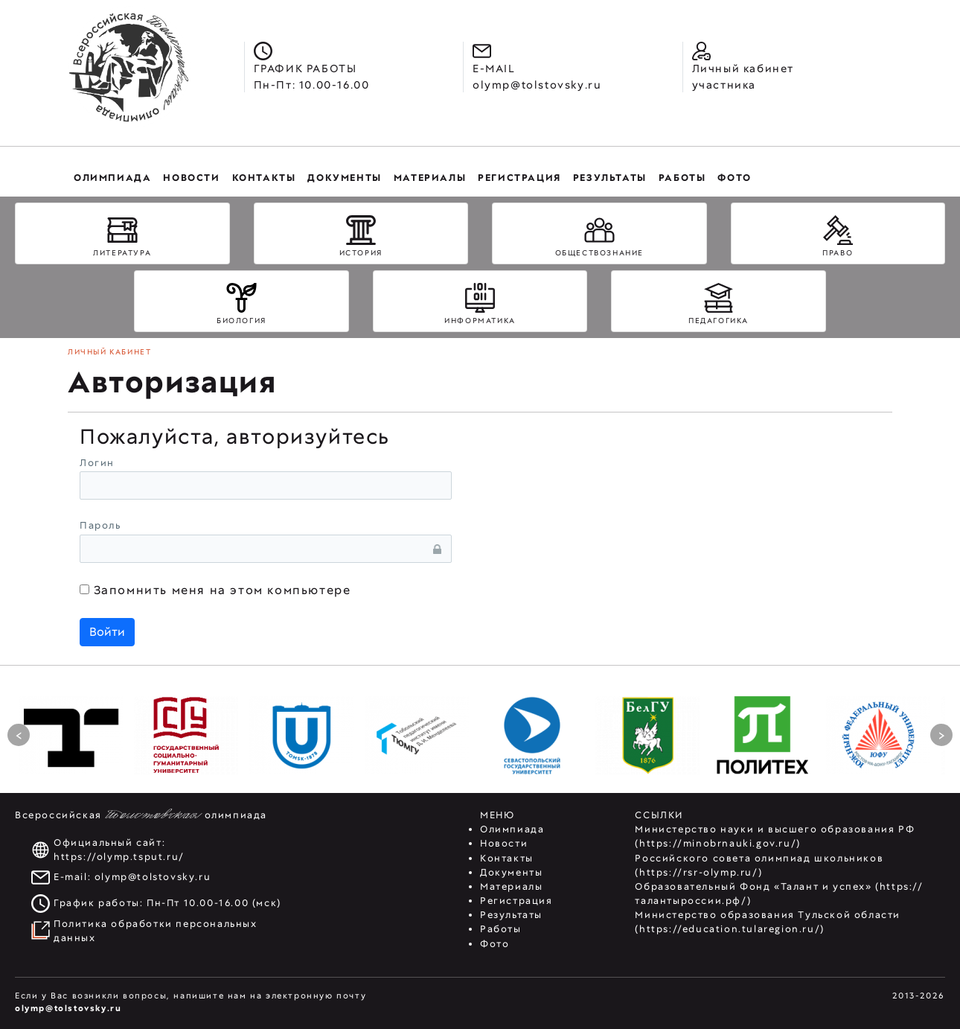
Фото (494, 943)
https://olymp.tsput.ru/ (119, 856)
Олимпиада (512, 829)
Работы (501, 929)
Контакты (507, 858)
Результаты (511, 914)
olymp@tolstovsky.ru (153, 876)
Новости (504, 843)
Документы (511, 872)
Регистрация (516, 900)
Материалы (511, 886)
